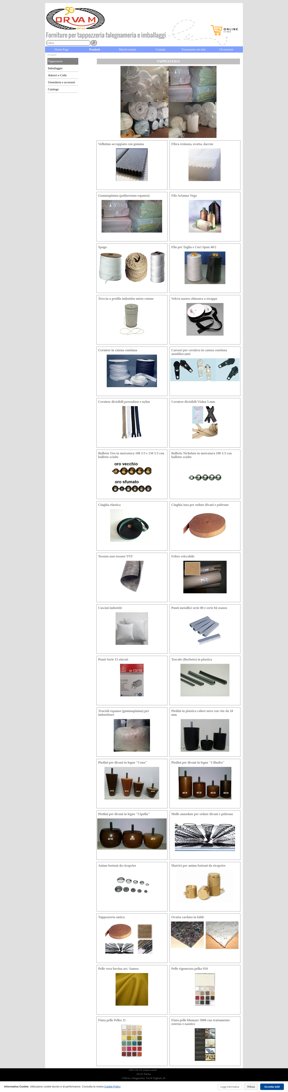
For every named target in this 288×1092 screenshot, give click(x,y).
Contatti (160, 49)
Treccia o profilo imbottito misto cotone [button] (126, 298)
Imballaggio (55, 68)
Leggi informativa (229, 1086)
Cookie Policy (112, 1086)
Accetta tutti (272, 1086)
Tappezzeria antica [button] (111, 917)
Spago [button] (102, 247)
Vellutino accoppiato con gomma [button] (121, 144)
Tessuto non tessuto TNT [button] (115, 556)
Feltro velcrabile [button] (182, 556)
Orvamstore (226, 49)
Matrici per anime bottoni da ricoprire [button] (198, 865)
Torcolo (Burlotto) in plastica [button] (191, 659)
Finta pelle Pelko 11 (112, 1020)
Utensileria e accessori (61, 82)
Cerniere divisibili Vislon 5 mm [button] (193, 401)
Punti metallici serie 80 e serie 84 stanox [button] (199, 608)
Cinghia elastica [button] (109, 505)
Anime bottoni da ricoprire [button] (117, 865)
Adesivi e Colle (57, 75)
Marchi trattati (127, 49)
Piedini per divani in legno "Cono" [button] (122, 762)
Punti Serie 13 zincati (113, 659)
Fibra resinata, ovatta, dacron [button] (192, 144)
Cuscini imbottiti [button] (110, 608)
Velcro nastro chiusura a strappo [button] (194, 298)
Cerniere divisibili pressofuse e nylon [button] (124, 401)
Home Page (62, 49)
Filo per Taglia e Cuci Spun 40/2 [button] (193, 247)
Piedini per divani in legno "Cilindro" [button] (198, 762)
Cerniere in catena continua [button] (117, 350)
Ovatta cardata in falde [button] (187, 917)
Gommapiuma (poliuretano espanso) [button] (124, 195)
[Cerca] (68, 43)
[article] (131, 165)
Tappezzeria (55, 61)
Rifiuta (251, 1086)
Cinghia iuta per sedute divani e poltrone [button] (200, 505)
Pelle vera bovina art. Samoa (118, 968)
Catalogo (53, 89)
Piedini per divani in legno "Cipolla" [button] (124, 814)
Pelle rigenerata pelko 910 (189, 968)
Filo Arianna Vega (184, 195)
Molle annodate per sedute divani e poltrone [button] (202, 814)
